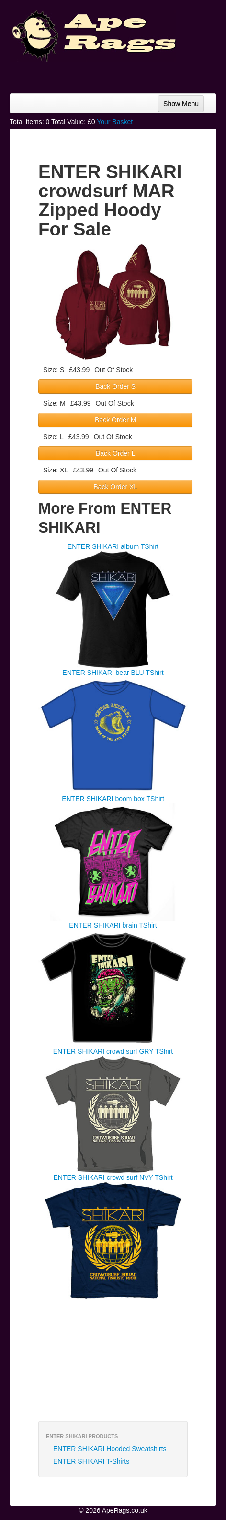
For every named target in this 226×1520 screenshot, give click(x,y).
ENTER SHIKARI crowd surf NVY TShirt (112, 1177)
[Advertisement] (139, 74)
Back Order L (115, 453)
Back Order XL (115, 487)
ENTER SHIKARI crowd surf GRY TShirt (113, 1051)
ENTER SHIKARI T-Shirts (91, 1461)
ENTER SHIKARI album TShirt (113, 546)
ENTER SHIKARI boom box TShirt (113, 799)
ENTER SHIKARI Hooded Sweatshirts (110, 1449)
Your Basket (115, 122)
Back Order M (115, 420)
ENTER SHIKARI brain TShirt (113, 925)
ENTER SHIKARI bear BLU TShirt (112, 672)
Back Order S (115, 386)
